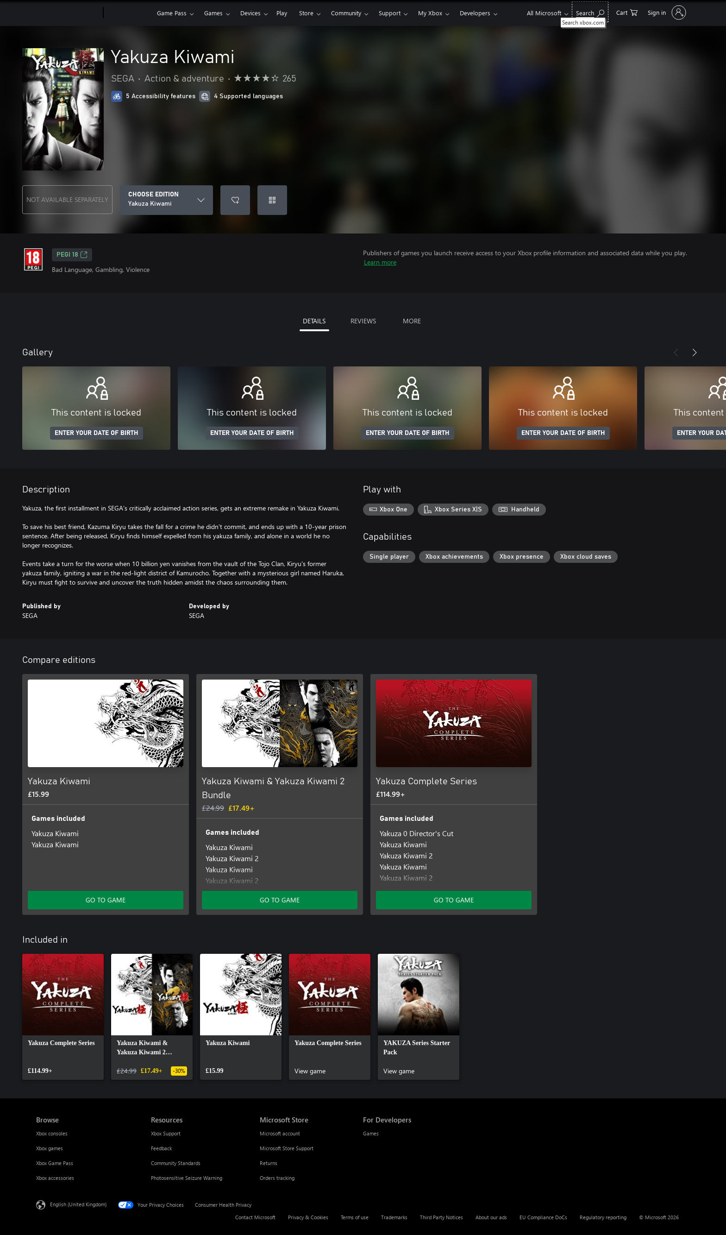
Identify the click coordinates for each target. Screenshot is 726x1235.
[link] (63, 1017)
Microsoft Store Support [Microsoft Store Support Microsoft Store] (286, 1148)
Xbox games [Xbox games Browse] (49, 1148)
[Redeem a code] (272, 200)
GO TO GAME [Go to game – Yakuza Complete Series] (454, 899)
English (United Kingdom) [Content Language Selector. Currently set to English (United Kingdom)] (78, 1204)
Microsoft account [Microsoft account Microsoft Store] (280, 1133)
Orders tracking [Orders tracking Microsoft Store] (277, 1178)
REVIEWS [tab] (363, 320)
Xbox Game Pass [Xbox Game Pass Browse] (54, 1163)
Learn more (380, 262)
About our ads (491, 1217)
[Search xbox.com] (590, 11)
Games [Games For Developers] (371, 1133)
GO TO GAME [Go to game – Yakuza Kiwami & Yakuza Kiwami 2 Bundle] (280, 899)
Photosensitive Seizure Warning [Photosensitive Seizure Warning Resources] (186, 1178)
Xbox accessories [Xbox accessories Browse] (55, 1178)
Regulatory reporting (603, 1217)
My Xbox (430, 13)
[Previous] (676, 352)
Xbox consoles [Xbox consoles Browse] (52, 1133)
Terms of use (355, 1217)
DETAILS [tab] (314, 320)
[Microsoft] (68, 12)
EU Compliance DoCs (543, 1217)
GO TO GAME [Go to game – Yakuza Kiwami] (105, 899)
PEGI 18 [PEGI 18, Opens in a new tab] (72, 254)
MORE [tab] (412, 320)
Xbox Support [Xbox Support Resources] (166, 1133)
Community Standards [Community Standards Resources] (175, 1163)
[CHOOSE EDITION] (166, 200)
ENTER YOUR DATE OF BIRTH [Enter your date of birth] (96, 433)
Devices (250, 13)
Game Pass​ (172, 13)
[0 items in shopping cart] (627, 12)
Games (213, 13)
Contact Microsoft (255, 1217)
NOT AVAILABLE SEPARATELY (67, 199)
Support (390, 13)
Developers (475, 13)
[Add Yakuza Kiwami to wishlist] (235, 200)
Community (346, 13)
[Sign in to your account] (666, 12)
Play (281, 13)
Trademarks (394, 1217)
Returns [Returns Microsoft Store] (268, 1163)
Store (306, 13)
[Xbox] (129, 12)
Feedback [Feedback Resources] (161, 1148)
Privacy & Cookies (308, 1217)
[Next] (694, 352)
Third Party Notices (441, 1217)
